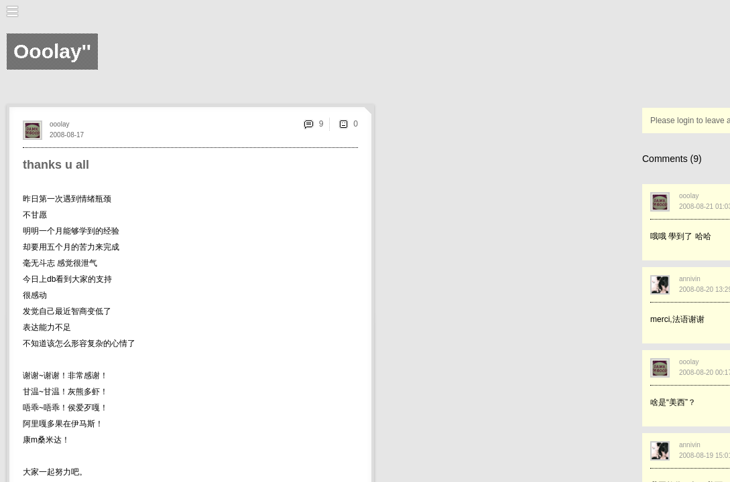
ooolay (59, 124)
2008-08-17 (67, 135)
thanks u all (56, 164)
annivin (690, 279)
